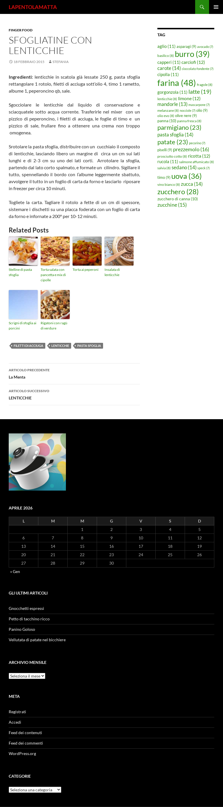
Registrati (17, 711)
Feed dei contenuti (25, 732)
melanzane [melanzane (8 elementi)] (168, 110)
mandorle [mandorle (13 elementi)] (172, 104)
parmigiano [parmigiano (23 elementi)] (179, 127)
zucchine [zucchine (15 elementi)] (172, 204)
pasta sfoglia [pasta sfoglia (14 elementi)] (175, 135)
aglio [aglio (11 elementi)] (166, 46)
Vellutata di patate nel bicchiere (37, 639)
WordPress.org (22, 753)
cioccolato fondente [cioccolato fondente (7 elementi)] (197, 69)
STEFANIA (61, 62)
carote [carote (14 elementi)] (169, 68)
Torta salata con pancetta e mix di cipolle (53, 274)
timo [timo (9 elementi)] (163, 177)
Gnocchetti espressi (26, 608)
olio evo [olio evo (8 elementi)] (165, 116)
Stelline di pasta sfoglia (20, 272)
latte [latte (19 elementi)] (199, 91)
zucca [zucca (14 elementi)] (192, 184)
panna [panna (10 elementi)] (166, 120)
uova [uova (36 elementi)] (186, 176)
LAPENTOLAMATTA (33, 7)
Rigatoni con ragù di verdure (54, 325)
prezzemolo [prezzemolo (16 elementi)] (191, 149)
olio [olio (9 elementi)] (202, 110)
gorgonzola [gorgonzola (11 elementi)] (172, 92)
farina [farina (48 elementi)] (176, 83)
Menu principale (216, 7)
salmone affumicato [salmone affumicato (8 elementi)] (196, 162)
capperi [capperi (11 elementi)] (169, 62)
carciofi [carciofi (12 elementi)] (193, 62)
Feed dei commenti (26, 743)
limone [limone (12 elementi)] (189, 98)
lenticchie (60, 345)
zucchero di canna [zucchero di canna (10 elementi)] (177, 198)
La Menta (74, 373)
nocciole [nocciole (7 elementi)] (187, 110)
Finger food (21, 30)
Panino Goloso (22, 629)
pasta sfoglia (89, 345)
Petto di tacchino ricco (29, 618)
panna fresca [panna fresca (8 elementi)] (189, 121)
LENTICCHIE (74, 394)
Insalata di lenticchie (112, 272)
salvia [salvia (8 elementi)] (164, 168)
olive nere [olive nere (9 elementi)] (186, 115)
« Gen (15, 571)
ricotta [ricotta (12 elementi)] (199, 155)
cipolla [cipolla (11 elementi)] (168, 74)
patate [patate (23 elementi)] (172, 142)
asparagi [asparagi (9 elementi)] (186, 46)
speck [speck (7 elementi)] (203, 168)
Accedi (15, 722)
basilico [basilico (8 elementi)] (165, 55)
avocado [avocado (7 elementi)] (205, 46)
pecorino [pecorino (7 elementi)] (197, 143)
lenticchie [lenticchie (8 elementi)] (167, 99)
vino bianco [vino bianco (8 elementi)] (168, 184)
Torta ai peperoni (85, 269)
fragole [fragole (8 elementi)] (205, 84)
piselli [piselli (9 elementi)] (164, 149)
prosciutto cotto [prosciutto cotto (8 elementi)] (172, 156)
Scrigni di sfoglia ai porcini (22, 325)
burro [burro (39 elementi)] (192, 54)
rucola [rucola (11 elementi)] (167, 161)
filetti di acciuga (28, 345)
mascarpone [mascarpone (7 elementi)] (199, 105)
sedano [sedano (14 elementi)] (184, 167)
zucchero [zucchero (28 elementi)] (178, 191)
